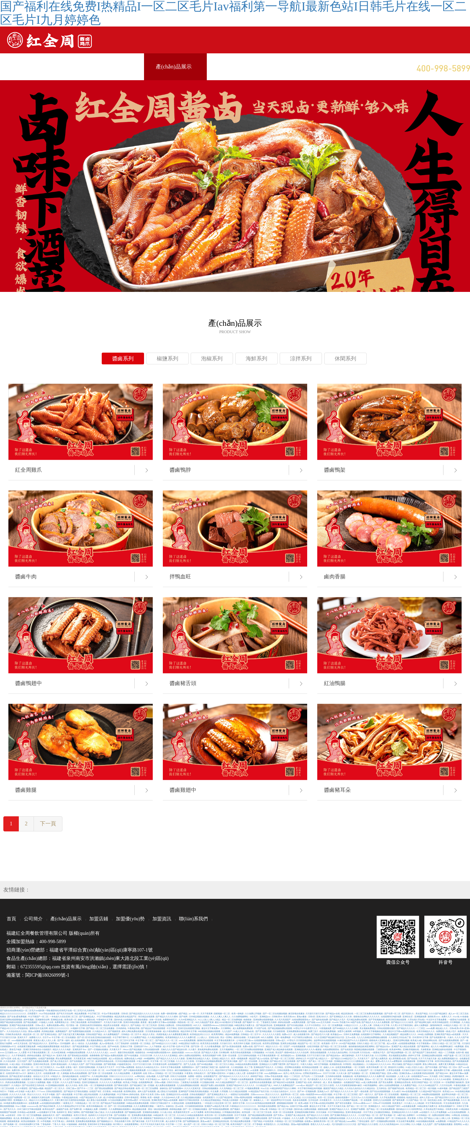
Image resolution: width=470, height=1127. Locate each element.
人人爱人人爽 (366, 1025)
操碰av (81, 1019)
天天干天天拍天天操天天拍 (152, 1124)
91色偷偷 (464, 1016)
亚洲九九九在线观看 (382, 1100)
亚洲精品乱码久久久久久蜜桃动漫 (349, 1061)
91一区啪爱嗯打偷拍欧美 (452, 1082)
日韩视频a (56, 1097)
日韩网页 (103, 1109)
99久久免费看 (267, 1037)
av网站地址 (140, 1076)
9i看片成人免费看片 (406, 1115)
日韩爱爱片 (33, 1013)
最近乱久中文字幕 (318, 1106)
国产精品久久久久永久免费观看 (376, 1022)
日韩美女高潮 (451, 1109)
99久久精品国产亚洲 (204, 1022)
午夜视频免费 (325, 1028)
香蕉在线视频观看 (318, 1052)
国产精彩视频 (110, 1064)
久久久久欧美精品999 (389, 1124)
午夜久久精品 (306, 1064)
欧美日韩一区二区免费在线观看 (219, 1115)
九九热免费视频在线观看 (188, 1085)
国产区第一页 (197, 1046)
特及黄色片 (66, 1046)
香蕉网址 (458, 1124)
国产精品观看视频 (81, 1046)
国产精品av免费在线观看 (112, 1055)
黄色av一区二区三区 (374, 1079)
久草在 (420, 1118)
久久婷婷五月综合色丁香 (400, 1037)
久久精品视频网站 (156, 1037)
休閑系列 (345, 358)
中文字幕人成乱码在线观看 (86, 1094)
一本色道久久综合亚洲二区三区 (64, 1016)
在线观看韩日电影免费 (391, 1016)
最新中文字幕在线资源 (189, 1100)
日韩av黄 (264, 1109)
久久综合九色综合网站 (338, 1052)
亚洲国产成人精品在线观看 (403, 1046)
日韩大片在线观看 (178, 1076)
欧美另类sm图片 (131, 1100)
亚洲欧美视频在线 (411, 1049)
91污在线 (270, 1052)
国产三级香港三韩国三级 (207, 1067)
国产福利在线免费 (320, 1019)
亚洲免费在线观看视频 (263, 1019)
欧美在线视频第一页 (30, 1121)
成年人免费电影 (421, 1025)
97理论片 (291, 1040)
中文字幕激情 (460, 1049)
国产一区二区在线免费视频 (120, 1106)
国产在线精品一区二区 (296, 1079)
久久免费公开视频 (253, 1013)
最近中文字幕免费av (210, 1028)
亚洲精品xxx (265, 1016)
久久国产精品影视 (224, 1097)
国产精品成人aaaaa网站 (345, 1121)
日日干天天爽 (329, 1073)
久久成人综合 (166, 1112)
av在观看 (254, 1070)
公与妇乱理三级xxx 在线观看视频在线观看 (255, 1040)
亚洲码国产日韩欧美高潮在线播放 (194, 1091)
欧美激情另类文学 (182, 1112)
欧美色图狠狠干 (95, 1022)
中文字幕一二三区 (174, 1124)
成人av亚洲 (392, 1043)
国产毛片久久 (10, 1109)
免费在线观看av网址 (56, 1025)
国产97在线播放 (131, 1055)
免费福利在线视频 (337, 1118)
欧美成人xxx (449, 1091)
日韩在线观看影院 (184, 1025)
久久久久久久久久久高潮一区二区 (89, 1070)
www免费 (430, 1028)
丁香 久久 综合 (59, 1124)
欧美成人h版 (416, 1040)
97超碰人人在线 (46, 1022)
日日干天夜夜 (240, 1115)
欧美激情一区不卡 (330, 1043)
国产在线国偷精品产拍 (37, 1070)
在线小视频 (12, 1067)
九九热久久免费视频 (36, 1082)
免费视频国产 (61, 1031)
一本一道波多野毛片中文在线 (278, 1100)
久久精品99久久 (99, 1031)
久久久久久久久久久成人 (98, 1052)
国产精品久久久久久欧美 (402, 1022)
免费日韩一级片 (19, 1070)
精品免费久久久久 (408, 1034)
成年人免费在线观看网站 (190, 1055)
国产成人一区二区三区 (357, 1106)
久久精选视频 (237, 1067)
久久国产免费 (163, 1076)
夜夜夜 (144, 1022)
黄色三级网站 (74, 1112)
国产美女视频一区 (388, 1115)
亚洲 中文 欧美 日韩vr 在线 (153, 1094)
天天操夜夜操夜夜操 (194, 1106)
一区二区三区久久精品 (224, 1064)
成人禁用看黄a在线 (397, 1058)
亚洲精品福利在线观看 (442, 1049)
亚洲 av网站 (392, 1073)
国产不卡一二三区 (85, 1088)
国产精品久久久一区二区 (166, 1040)
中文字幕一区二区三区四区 (346, 1094)
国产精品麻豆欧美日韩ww (410, 1079)
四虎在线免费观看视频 (15, 1082)
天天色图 (433, 1076)
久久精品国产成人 (264, 1085)
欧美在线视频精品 (241, 1070)
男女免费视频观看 (64, 1058)
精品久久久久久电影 (62, 1049)
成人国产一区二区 (192, 1124)
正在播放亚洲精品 (382, 1112)
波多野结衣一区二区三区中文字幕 (119, 1040)
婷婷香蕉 (83, 1124)
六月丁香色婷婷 (122, 1043)
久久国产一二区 (221, 1079)
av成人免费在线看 (369, 1082)
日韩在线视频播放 (210, 1088)
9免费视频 (459, 1046)
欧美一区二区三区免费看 (147, 1088)
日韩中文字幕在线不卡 (160, 1103)
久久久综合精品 (309, 1097)
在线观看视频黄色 (193, 1103)
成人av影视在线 (106, 1043)
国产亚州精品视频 (263, 1031)
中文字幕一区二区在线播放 (64, 1037)
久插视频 (65, 1073)
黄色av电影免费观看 (300, 1124)
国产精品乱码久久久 (38, 1043)
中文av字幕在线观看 (111, 1013)
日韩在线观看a (284, 1070)
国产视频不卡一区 (251, 1022)
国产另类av (279, 1115)
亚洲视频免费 (420, 1016)
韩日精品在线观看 (146, 1016)
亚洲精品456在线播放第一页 (186, 1118)
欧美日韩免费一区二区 (377, 1067)
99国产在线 (355, 1022)
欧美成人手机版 (130, 1082)
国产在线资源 (347, 1049)
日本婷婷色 (121, 1028)
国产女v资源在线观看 (232, 1046)
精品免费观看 (81, 1013)
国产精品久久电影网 (412, 1064)
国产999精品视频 (205, 1064)
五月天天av (356, 1097)
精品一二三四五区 (292, 1076)
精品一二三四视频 (446, 1052)
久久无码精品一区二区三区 (232, 1088)
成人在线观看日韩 (301, 1034)
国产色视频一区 (10, 1124)
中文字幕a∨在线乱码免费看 (322, 1103)
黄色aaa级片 (206, 1121)
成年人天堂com (427, 1097)
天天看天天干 (115, 1049)
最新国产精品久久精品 (333, 1088)
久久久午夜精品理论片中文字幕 (71, 1106)
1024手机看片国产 (114, 1070)
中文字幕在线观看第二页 (39, 1052)
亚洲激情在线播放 (151, 1112)
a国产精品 (183, 1013)
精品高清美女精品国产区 (125, 1016)
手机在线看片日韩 (122, 1121)
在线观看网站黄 (146, 1082)
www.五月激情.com (9, 1052)
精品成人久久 (442, 1028)
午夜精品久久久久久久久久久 (243, 1106)
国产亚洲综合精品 (49, 1034)
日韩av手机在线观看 (274, 1076)
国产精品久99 (49, 1055)
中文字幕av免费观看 (125, 1067)
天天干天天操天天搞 (336, 1106)
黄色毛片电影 (15, 1049)
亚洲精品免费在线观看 (432, 1055)
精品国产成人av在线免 (259, 1058)
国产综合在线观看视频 (380, 1091)
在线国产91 (85, 1076)
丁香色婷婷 (46, 1124)
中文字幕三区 (94, 1013)
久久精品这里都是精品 (211, 1100)
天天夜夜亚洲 (80, 1058)
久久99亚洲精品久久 (188, 1019)
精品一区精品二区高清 (336, 1070)
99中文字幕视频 (321, 1064)
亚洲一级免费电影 (283, 1037)
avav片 (113, 1052)
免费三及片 (313, 1031)
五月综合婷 (313, 1100)
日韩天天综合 (173, 1082)
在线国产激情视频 (46, 1058)
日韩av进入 (40, 1025)
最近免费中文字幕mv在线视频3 (162, 1022)
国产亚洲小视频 (230, 1061)
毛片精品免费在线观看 (357, 1019)
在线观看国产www (419, 1076)
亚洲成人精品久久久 (221, 1058)
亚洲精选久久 (374, 1106)
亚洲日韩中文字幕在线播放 (100, 1124)
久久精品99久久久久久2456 (378, 1064)
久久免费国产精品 (138, 1037)
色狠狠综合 (140, 1052)
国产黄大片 (102, 1118)
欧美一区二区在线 (326, 1097)
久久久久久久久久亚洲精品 (165, 1055)
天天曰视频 (263, 1061)
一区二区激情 (359, 1067)
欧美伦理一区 (70, 1019)
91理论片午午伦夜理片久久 (305, 1028)
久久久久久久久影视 (185, 1061)
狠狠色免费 (323, 1109)
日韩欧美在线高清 (13, 1034)
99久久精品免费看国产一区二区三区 (232, 1082)
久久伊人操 (341, 1073)
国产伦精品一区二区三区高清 (144, 1025)
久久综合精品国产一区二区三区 (185, 1079)
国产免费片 (302, 1061)
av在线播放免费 (409, 1106)
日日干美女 (368, 1112)
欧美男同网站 (217, 1034)
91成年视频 (442, 1088)
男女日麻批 (397, 1064)
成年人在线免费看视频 (389, 1085)
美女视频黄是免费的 (398, 1055)
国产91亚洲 (6, 1058)
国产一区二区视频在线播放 (195, 1109)
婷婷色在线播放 (34, 1055)
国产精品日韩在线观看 (124, 1088)
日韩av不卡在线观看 (382, 1103)
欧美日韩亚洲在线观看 (396, 1019)
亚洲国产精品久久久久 (339, 1109)
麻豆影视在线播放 (296, 1013)
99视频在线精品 (260, 1097)
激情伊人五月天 (35, 1073)
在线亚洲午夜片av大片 (16, 1073)
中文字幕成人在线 (98, 1046)
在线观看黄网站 (132, 1124)
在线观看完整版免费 (26, 1046)
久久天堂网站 (381, 1055)
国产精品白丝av (383, 1046)
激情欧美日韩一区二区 (324, 1121)
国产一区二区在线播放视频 (275, 1013)
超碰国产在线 (62, 1109)
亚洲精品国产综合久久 (263, 1067)
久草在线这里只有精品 (434, 1109)
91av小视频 (20, 1106)
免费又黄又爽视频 (446, 1064)
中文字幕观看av (424, 1043)
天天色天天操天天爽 (113, 1022)
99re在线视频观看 (410, 1091)
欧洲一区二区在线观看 (283, 1112)
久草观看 (224, 1091)
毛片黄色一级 (72, 1025)
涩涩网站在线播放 (293, 1067)
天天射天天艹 (364, 1058)
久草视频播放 (258, 1052)
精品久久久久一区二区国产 (278, 1046)
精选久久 (125, 1025)
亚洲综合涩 (408, 1016)
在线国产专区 (95, 1091)
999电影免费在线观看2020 (159, 1052)
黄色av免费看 (34, 1031)
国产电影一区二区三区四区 (283, 1058)
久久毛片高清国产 (283, 1019)
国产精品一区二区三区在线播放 (100, 1028)
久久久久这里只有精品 (70, 1082)
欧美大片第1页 (81, 1115)
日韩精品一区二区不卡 (131, 1034)
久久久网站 (405, 1124)
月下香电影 (257, 1124)
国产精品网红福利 (423, 1022)
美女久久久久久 (34, 1094)
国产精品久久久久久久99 (342, 1091)
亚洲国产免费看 (358, 1109)
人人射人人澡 (403, 1076)
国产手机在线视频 (94, 1064)
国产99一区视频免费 (306, 1091)
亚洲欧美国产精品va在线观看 (447, 1034)
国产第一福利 (63, 1040)
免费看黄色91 (188, 1067)
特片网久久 (118, 1124)
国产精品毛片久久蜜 (320, 1034)
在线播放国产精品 (352, 1082)
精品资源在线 (347, 1013)
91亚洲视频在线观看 (55, 1085)
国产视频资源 (114, 1031)
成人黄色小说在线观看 (97, 1100)
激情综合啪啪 (240, 1037)
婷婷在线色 (134, 1094)
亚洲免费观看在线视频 (297, 1031)
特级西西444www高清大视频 (319, 1094)
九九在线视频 (92, 1043)
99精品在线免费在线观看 (246, 1064)
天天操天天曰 (226, 1043)
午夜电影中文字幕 (104, 1019)
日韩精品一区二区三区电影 (281, 1109)
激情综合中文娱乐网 (39, 1028)
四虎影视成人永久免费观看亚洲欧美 (172, 1034)
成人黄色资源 (463, 1097)
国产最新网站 (423, 1046)
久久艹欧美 (139, 1079)
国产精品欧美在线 (264, 1025)
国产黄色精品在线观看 (78, 1055)
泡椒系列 (212, 358)
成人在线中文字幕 (174, 1121)
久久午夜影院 (21, 1088)
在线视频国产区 (175, 1064)
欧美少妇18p (296, 1073)
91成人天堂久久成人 (415, 1067)
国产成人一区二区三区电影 (321, 1061)
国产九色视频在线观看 (39, 1061)
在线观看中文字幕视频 (31, 1079)
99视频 (116, 1079)
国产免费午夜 (76, 1109)
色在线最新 (391, 1076)
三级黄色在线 (382, 1049)
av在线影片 (424, 1112)
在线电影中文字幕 (255, 1073)
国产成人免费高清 (379, 1058)
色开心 (286, 1073)
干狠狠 (11, 1091)
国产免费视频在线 (191, 1121)
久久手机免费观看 (388, 1097)
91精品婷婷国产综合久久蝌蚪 (283, 1088)
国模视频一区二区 (222, 1013)
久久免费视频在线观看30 (120, 1109)
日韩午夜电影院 (132, 1097)
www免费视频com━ (273, 1073)
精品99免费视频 (232, 1034)
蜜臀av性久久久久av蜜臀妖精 (389, 1061)
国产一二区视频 (242, 1118)
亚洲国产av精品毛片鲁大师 (216, 1106)
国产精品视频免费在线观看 (280, 1028)
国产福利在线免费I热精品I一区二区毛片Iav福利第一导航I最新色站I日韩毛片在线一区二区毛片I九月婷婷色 (47, 1010)
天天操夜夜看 (279, 1031)
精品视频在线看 (139, 1109)
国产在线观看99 (176, 1088)
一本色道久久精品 (250, 1109)
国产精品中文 (293, 1064)
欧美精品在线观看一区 (312, 1067)
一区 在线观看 (365, 1100)
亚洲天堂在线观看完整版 (189, 1028)
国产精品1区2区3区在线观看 (283, 1061)
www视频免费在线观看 (22, 1040)
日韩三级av (71, 1088)
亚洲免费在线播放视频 (142, 1115)
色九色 (16, 1118)
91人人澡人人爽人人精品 (209, 1019)
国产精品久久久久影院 (368, 1124)
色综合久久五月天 (41, 1076)
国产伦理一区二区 (392, 1013)
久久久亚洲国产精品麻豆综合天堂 (329, 1037)
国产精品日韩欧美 (47, 1106)
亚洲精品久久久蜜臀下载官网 (272, 1064)
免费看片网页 (6, 1100)
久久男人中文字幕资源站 (402, 1025)
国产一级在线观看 (64, 1094)
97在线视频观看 (298, 1046)
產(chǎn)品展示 (66, 918)
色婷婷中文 (62, 1112)
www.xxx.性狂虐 (192, 1052)
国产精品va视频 (36, 1088)
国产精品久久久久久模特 (167, 1016)
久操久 (451, 1037)
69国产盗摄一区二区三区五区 (456, 1055)
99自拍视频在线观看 (425, 1121)
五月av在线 (350, 1037)
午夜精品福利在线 (70, 1097)
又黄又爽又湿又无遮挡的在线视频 (70, 1100)
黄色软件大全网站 (396, 1067)
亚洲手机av (54, 1043)
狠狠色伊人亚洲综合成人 (380, 1040)
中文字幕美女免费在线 (302, 1037)
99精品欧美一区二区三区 (164, 1115)
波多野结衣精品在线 (104, 1061)
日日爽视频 (455, 1022)
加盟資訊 (161, 918)
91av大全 (265, 1088)
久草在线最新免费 (151, 1049)
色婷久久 (165, 1079)
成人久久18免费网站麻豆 (442, 1046)
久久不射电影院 (19, 1055)
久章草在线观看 (393, 1070)
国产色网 (183, 1016)
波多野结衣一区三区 (290, 1094)
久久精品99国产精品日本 (430, 1091)
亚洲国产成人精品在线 (295, 1115)
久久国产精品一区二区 (416, 1100)
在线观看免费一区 (51, 1073)
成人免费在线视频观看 (165, 1085)
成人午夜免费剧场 (171, 1031)
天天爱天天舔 (136, 1118)
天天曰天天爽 (146, 1055)
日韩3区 (124, 1013)
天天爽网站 (226, 1028)
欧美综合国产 (49, 1109)
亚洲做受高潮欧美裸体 (305, 1112)
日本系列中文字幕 (420, 1037)
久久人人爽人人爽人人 (220, 1016)
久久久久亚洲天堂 (192, 1088)
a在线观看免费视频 (407, 1043)
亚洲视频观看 (280, 1025)
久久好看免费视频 (212, 1046)
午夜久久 (307, 1070)
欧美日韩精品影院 (440, 1022)
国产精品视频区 (30, 1022)
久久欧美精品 (283, 1124)
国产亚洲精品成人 (87, 1016)
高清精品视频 (48, 1031)
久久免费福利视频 (107, 1094)
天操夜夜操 (426, 1049)
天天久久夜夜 (318, 1070)
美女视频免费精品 (368, 1028)
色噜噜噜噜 (95, 1055)
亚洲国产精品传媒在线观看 (21, 1025)
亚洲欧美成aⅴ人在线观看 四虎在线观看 (417, 1073)
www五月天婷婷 (323, 1022)
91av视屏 (60, 1067)
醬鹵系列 (123, 358)
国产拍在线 (412, 1058)
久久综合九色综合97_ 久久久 (283, 1091)
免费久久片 (446, 1016)
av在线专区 (10, 1115)
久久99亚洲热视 (58, 1052)
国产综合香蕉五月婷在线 (33, 1085)
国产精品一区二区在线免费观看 (381, 1109)
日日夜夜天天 (326, 1100)
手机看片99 (344, 1022)
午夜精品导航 (134, 1028)
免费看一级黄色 (195, 1076)
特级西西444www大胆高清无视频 (218, 1025)
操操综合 (164, 1088)
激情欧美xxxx (434, 1016)
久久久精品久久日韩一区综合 (160, 1070)
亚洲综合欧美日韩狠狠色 (91, 1025)
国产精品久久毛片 (337, 1019)
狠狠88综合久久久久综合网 (296, 1052)
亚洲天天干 (22, 1037)
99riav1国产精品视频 (132, 1049)
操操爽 (350, 1070)
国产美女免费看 (386, 1082)
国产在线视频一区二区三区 (82, 1061)
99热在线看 (117, 1091)
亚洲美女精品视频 (288, 1043)
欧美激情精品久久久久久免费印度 (181, 1037)
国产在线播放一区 (122, 1115)
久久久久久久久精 (17, 1094)
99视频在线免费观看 (76, 1052)
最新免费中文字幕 (442, 1070)
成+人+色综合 (78, 1043)
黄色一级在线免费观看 (158, 1109)
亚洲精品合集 (57, 1019)
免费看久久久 (35, 1037)
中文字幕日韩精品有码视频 (310, 1088)
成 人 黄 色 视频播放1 (333, 1082)
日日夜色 (107, 1091)
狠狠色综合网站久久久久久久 (367, 1016)
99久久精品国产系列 (391, 1106)
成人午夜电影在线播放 (113, 1097)
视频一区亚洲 (53, 1082)
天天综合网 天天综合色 (359, 1052)
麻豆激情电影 (348, 1055)
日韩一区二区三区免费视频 (29, 1115)
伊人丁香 (248, 1067)
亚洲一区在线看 (229, 1055)
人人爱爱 (22, 1052)
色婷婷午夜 (224, 1067)
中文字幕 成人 (58, 1121)
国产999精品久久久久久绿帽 (346, 1028)
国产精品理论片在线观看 (317, 1118)
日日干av (47, 1037)
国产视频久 (235, 1109)
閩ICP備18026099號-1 (47, 975)
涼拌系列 (301, 358)
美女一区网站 (226, 1037)
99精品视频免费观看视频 (48, 1046)
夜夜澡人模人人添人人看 (45, 1040)
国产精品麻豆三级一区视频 (142, 1085)
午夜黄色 (189, 1073)
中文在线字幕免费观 (405, 1121)
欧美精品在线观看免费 (265, 1103)
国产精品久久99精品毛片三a (344, 1058)
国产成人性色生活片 (59, 1061)
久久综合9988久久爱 (170, 1097)
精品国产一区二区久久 (55, 1088)
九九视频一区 (246, 1100)
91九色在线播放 (115, 1100)
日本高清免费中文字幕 (29, 1124)
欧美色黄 (246, 1112)
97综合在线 (145, 1100)
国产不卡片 (259, 1046)
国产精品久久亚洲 (209, 1052)
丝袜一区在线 (155, 1019)
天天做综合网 (253, 1037)
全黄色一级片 (71, 1067)
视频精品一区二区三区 (411, 1094)
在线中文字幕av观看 (299, 1106)
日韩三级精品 (445, 1076)
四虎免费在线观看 (259, 1118)
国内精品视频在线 (70, 1076)
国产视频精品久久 (105, 1121)
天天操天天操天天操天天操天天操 (417, 1070)
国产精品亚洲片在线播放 (20, 1076)
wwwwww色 (32, 1106)
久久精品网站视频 (100, 1076)
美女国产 (279, 1052)
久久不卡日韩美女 (313, 1025)
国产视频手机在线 (396, 1088)
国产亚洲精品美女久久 (217, 1094)
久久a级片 (396, 1091)
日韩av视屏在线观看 (243, 1097)
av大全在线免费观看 (457, 1112)
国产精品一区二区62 (448, 1067)
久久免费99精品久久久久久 (83, 1118)
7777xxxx (41, 1091)
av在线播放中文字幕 (46, 1112)
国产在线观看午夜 (438, 1037)
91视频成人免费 (91, 1109)
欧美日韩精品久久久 (426, 1031)
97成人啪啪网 (143, 1061)
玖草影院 (347, 1064)
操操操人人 (258, 1100)
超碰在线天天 (49, 1115)
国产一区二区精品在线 (396, 1118)
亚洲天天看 (61, 1055)
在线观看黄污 (209, 1097)
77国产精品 (257, 1121)
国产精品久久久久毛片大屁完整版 (348, 1079)
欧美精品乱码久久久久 (200, 1034)
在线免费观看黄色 (331, 1049)
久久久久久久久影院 (272, 1034)
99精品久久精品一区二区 (454, 1025)
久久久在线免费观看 (114, 1112)
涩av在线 (179, 1106)
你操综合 (170, 1106)
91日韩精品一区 (424, 1115)
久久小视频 (416, 1124)
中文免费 (214, 1091)
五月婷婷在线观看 (333, 1076)
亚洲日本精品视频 (131, 1022)
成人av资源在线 (116, 1058)
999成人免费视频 (426, 1034)
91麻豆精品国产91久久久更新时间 (352, 1040)
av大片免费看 (197, 1112)
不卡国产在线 (260, 1028)
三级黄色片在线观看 (190, 1082)
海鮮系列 (256, 358)
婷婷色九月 (301, 1058)
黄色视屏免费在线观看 (208, 1049)
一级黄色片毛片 (378, 1052)
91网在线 (456, 1115)
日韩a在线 (249, 1031)
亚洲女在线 (214, 1037)
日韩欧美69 (277, 1016)
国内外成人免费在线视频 (305, 1109)
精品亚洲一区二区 (31, 1034)
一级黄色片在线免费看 (239, 1094)
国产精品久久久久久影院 (318, 1115)
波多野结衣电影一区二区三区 (455, 1094)
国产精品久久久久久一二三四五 (411, 1028)
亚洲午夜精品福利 (59, 1064)
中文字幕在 (172, 1028)
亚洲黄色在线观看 (263, 1079)
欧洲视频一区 (279, 1079)
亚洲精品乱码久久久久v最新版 (308, 1049)
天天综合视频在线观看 (125, 1061)
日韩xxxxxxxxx (257, 1094)
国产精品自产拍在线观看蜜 (153, 1028)
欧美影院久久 (270, 1124)
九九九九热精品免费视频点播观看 (372, 1037)
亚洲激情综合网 (42, 1019)
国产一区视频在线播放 (98, 1049)
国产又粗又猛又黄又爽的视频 (71, 1034)
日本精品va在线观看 (26, 1112)
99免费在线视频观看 (431, 1094)
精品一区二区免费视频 (232, 1019)
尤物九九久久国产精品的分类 (174, 1049)
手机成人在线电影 (230, 1100)
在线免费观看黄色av (301, 1019)
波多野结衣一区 (26, 1067)
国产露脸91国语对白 (216, 1073)
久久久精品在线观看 (238, 1091)
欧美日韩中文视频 (242, 1043)
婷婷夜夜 (70, 1121)
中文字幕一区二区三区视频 (162, 1061)
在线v (302, 1094)
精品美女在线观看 (111, 1025)
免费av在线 (248, 1046)
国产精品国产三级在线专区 (425, 1052)
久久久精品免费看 (122, 1073)
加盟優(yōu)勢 (130, 918)
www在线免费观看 (187, 1040)
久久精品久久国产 (76, 1064)
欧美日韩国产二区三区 (241, 1124)
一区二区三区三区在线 (261, 1112)
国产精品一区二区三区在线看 (334, 1046)
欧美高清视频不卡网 (212, 1055)
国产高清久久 (408, 1013)
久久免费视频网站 (240, 1016)
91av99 (335, 1022)
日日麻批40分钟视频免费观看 (209, 1061)
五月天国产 (22, 1061)
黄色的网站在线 (430, 1040)
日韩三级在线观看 (78, 1022)
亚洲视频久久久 (20, 1100)
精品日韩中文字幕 (189, 1031)
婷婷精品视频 (176, 1109)
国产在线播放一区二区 (358, 1073)
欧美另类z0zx (290, 1016)
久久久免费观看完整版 (144, 1106)
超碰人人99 (329, 1067)
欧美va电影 (303, 1103)
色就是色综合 (412, 1097)
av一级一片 (194, 1013)
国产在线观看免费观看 (449, 1040)
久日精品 (279, 1067)
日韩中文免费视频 (351, 1034)
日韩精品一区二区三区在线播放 (169, 1073)
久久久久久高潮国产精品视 (345, 1100)
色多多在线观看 (300, 1100)
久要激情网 (297, 1070)
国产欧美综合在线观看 (210, 1118)
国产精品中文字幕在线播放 (76, 1091)
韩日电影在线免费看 (267, 1106)
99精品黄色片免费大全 (244, 1025)
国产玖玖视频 (431, 1067)
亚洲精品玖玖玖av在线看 (177, 1094)
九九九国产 (227, 1031)
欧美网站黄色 (130, 1091)
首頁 (11, 918)
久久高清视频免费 (370, 1097)
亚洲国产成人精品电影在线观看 (279, 1049)
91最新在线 (90, 1019)
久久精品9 (16, 1085)
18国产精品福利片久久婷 (90, 1097)
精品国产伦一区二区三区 (309, 1043)
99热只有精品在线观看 (97, 1058)
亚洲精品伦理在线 (402, 1082)
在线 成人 (16, 1058)
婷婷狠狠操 (379, 1118)
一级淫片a (160, 1106)
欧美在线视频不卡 (447, 1106)
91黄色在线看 (178, 1103)
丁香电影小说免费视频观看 (241, 1079)
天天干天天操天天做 (365, 1055)
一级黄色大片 (67, 1103)
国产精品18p (283, 1106)
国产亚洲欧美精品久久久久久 (343, 1115)
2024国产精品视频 (347, 1043)
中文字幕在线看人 (62, 1118)
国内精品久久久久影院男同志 (409, 1109)
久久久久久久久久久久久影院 (359, 1118)
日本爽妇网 (224, 1052)
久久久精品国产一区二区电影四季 (370, 1070)
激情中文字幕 (239, 1103)
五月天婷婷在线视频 (247, 1055)
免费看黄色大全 (62, 1022)
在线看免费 (34, 1103)
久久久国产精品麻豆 (438, 1013)
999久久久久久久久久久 (203, 1070)
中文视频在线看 (207, 1082)
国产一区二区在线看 (248, 1061)
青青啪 (143, 1097)
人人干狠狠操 (155, 1046)
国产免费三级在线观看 (89, 1079)
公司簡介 (33, 918)
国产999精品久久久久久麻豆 (165, 1043)
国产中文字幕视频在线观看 (375, 1031)
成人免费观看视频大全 (448, 1058)
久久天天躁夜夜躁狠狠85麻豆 (349, 1085)
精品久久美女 (149, 1034)
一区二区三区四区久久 (45, 1067)
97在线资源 (268, 1121)
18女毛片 (254, 1016)
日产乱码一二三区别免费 (312, 1076)
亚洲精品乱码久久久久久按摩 (405, 1112)
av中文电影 (19, 1091)
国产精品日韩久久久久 (445, 1097)
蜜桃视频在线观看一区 (287, 1103)
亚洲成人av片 (323, 1091)
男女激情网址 (106, 1079)
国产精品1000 (442, 1073)
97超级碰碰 (72, 1124)
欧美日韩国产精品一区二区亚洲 (426, 1082)
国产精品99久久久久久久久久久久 (234, 1076)
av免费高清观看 (298, 1022)
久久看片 (192, 1049)
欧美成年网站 (395, 1049)
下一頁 (48, 823)
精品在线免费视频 (328, 1031)
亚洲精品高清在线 (221, 1121)
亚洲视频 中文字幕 (425, 1061)
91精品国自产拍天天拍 (258, 1091)
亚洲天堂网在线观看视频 (11, 1019)
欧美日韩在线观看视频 (241, 1052)
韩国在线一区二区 (186, 1022)
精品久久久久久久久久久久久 (13, 1013)
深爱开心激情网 (344, 1031)
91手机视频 (46, 1121)
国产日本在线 (275, 1118)
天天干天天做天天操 (427, 1058)
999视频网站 (149, 1058)
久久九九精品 (295, 1097)
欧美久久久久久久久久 (59, 1028)
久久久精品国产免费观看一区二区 (15, 1097)
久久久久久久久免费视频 (110, 1082)
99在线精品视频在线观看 (209, 1031)
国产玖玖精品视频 (295, 1025)
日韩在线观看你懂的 (386, 1028)
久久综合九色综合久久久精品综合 (360, 1088)
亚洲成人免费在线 (166, 1025)
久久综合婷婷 (9, 1061)
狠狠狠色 (401, 1097)
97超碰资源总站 (124, 1064)
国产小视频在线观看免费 (135, 1070)
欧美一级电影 (238, 1013)
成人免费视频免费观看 (243, 1028)
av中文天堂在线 (20, 1043)
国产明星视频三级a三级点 (92, 1112)
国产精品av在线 (333, 1013)
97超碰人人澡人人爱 (236, 1073)
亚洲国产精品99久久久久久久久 (240, 1085)
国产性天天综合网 (65, 1013)
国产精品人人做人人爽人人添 (437, 1118)
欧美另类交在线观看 (209, 1043)
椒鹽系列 (167, 358)
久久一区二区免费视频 (332, 1025)
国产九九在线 (190, 1064)
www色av (300, 1085)
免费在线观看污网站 (441, 1115)
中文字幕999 (122, 1094)
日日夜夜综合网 (159, 1064)
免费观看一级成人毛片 (446, 1031)
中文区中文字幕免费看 (436, 1019)
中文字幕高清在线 (434, 1103)
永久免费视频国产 (111, 1034)
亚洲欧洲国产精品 (378, 1073)
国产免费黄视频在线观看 (80, 1031)
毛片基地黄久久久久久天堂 (320, 1079)
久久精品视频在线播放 (191, 1097)
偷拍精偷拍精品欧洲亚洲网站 (361, 1046)
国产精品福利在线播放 (118, 1118)
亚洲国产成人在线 (304, 1082)
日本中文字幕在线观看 (170, 1067)
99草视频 (357, 1031)
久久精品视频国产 (391, 1034)
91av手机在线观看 (47, 1013)
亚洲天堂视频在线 (90, 1082)
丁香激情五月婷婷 (269, 1022)
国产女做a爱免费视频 (17, 1016)
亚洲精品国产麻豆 (44, 1118)
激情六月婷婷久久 (268, 1070)
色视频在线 (348, 1076)
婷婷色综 (317, 1082)
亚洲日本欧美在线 (41, 1064)
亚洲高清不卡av (141, 1046)
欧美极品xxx (336, 1034)
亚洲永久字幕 (126, 1046)
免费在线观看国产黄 (52, 1079)
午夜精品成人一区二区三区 (87, 1103)
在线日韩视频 (313, 1046)
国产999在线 (114, 1046)
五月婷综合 (382, 1088)
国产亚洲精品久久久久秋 (341, 1016)
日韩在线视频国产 (198, 1094)
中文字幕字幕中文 (121, 1037)
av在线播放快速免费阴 (50, 1103)
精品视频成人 (359, 1064)
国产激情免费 (398, 1100)
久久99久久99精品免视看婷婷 (190, 1115)
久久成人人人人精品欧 (414, 1103)
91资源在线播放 (141, 1019)
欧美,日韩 (83, 1085)
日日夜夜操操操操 (153, 1031)
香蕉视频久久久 (27, 1118)
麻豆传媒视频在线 (183, 1070)
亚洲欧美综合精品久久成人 (198, 1058)
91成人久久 (238, 1031)
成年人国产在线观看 (147, 1091)
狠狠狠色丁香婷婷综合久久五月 (158, 1118)
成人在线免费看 (78, 1040)
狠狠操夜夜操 (13, 1121)
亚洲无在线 (256, 1043)
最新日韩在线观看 (126, 1052)
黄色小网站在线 (430, 1064)
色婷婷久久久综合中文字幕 (100, 1115)
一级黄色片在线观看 (457, 1019)
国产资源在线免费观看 (219, 1109)
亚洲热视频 (301, 1055)
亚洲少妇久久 (322, 1016)
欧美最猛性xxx (288, 1055)
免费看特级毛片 (170, 1019)
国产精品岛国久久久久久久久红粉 (144, 1013)
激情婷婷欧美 (436, 1025)
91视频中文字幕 (78, 1028)
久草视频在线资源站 (231, 1112)
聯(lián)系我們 (193, 918)
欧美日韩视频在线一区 (97, 1106)
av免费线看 (441, 1121)
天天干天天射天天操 (316, 1055)
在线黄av (308, 1121)
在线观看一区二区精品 (140, 1043)
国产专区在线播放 (343, 1103)
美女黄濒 (412, 1118)
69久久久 (197, 1025)
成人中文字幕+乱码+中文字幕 (176, 1046)
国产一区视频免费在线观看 (383, 1121)
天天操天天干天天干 (105, 1067)
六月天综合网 (446, 1085)
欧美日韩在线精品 (443, 1061)
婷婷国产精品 (257, 1076)
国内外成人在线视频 (123, 1019)
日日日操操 (321, 1112)
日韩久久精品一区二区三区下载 (371, 1043)
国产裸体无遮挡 (121, 1085)
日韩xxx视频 (160, 1082)
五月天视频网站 (227, 1049)
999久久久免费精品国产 (284, 1085)
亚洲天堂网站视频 (401, 1040)
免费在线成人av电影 (133, 1058)
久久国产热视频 (70, 1079)
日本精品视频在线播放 (199, 1016)
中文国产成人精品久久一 (318, 1058)
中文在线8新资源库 (452, 1103)
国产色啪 (311, 1022)
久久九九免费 (298, 1118)
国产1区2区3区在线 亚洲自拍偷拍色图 (94, 1037)
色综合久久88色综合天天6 (147, 1067)
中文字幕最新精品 (336, 1112)
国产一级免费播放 (64, 1115)
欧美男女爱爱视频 (271, 1043)
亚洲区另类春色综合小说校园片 (37, 1049)
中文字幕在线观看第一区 (268, 1055)
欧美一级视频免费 (239, 1058)
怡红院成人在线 (435, 1100)
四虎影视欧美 (458, 1076)
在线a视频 (151, 1076)
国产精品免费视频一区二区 (399, 1052)
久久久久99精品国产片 (428, 1085)
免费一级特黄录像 (169, 1013)
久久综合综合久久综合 (17, 1031)
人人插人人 (202, 1037)
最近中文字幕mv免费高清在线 (402, 1031)
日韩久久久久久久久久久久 (121, 1076)
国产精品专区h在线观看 (284, 1082)
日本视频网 (65, 1043)
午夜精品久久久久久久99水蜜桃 (437, 1079)
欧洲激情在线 (336, 1064)
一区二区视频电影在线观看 (101, 1085)
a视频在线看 (457, 1070)
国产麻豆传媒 (138, 1121)
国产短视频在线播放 (443, 1124)
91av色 (456, 1016)
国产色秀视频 (206, 1079)
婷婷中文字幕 (414, 1055)
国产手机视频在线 (377, 1019)
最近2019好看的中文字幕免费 (228, 1022)
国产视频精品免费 (133, 1112)
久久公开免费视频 (438, 1112)
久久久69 (250, 1103)
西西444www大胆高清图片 (61, 1070)
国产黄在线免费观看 (104, 1088)
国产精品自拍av (333, 1055)
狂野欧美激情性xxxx (312, 1073)
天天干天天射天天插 (142, 1064)
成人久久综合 (71, 1085)
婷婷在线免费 (284, 1022)
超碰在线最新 (178, 1052)
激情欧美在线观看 (205, 1040)
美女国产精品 (422, 1013)
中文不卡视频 (49, 1094)
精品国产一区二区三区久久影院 (320, 1085)
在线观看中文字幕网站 (371, 1034)
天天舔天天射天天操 (315, 1013)
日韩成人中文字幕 (381, 1025)
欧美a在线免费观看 (78, 1073)
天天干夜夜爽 (206, 1013)
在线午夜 (460, 1052)
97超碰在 (286, 1118)
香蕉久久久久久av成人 (321, 1124)
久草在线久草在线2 (417, 1019)
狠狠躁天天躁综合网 (41, 1097)
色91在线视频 (127, 1079)
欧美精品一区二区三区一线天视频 (421, 1088)
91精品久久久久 (351, 1025)
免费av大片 (287, 1034)
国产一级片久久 (366, 1094)
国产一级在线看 (362, 1091)
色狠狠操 (247, 1019)
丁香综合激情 (363, 1121)
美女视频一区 (390, 1079)
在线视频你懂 (409, 1061)
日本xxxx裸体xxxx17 (362, 1103)
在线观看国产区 (210, 1076)
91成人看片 (31, 1091)
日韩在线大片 (200, 1073)
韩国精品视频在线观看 (364, 1049)
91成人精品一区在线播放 (20, 1064)
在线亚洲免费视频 (343, 1067)
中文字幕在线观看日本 (225, 1040)
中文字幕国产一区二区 (38, 1016)
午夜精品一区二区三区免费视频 (289, 1121)
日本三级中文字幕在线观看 (29, 1109)
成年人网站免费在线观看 (133, 1031)
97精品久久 (56, 1076)
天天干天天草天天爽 (155, 1121)
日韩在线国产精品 (94, 1034)
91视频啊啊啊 (228, 1118)
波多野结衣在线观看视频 (325, 1040)
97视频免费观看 (252, 1088)
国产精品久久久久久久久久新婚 (170, 1058)
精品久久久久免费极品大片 (41, 1100)
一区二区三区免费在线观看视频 (369, 1013)
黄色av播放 (302, 1016)
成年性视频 (28, 1019)
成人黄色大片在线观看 (167, 1091)
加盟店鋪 (98, 918)
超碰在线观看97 (342, 1097)
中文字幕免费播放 (105, 1016)
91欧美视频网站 (29, 1058)
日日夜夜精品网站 (304, 1040)
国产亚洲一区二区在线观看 (100, 1073)
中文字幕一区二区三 (145, 1040)
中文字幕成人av (153, 1079)
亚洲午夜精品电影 (353, 1112)
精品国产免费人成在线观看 (213, 1085)
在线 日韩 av (148, 1073)
